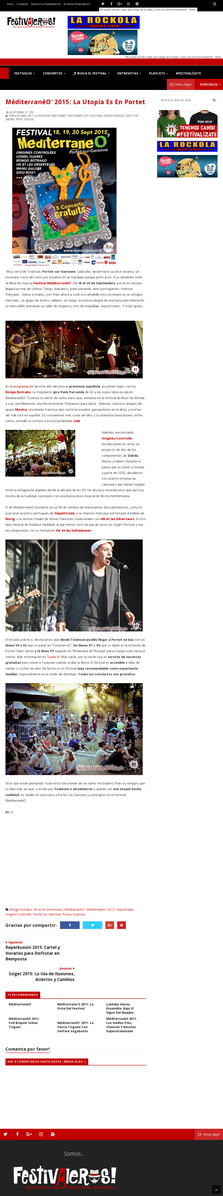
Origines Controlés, (114, 115)
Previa (66, 914)
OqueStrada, (96, 115)
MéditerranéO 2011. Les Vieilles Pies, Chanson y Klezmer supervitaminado (121, 1004)
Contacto (22, 4)
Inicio (10, 4)
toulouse (79, 914)
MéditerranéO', (59, 115)
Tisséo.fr (53, 657)
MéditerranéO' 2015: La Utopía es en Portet (75, 102)
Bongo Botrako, (18, 115)
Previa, (19, 119)
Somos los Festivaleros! (46, 4)
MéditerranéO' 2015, (78, 115)
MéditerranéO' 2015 (100, 909)
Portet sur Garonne (47, 914)
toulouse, (29, 119)
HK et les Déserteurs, (39, 115)
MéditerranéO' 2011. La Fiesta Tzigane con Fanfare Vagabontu (75, 1006)
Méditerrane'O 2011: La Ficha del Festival (75, 986)
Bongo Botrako (21, 909)
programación (23, 386)
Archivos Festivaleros (77, 4)
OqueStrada (64, 513)
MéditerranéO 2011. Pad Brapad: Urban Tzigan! (24, 1002)
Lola (76, 421)
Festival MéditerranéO (51, 283)
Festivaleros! (13, 1184)
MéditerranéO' (74, 909)
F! (4, 73)
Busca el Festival (89, 73)
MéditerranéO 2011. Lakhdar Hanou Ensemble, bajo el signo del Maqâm (121, 985)
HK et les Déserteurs (117, 519)
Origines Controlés (18, 914)
